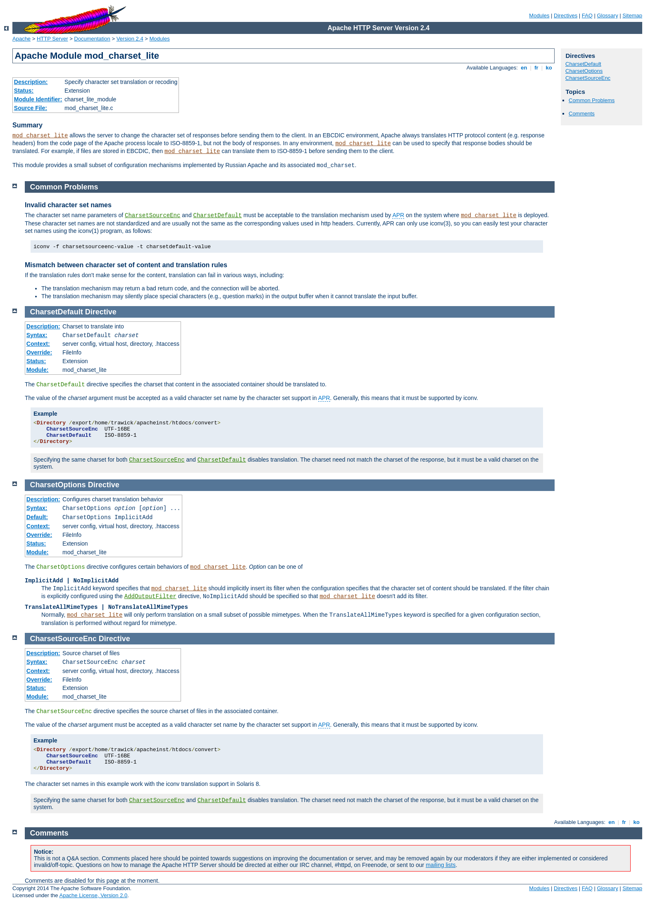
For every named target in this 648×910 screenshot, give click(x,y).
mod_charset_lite (40, 135)
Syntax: (37, 335)
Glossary (607, 15)
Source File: (30, 108)
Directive (101, 312)
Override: (39, 352)
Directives (565, 15)
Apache (21, 39)
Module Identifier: (38, 99)
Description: (31, 82)
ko (548, 68)
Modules (539, 15)
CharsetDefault (583, 64)
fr (536, 68)
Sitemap (632, 15)
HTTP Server (52, 39)
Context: (38, 343)
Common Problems (592, 100)
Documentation (92, 39)
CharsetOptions (584, 71)
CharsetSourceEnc (587, 78)
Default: (37, 517)
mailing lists (440, 865)
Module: (37, 369)
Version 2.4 (130, 39)
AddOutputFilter (150, 596)
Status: (23, 90)
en (524, 68)
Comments (582, 113)
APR (398, 215)
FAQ (587, 15)
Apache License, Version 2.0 (93, 895)
